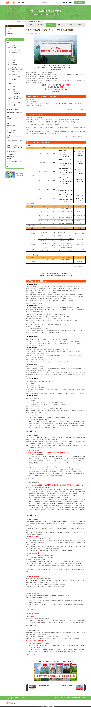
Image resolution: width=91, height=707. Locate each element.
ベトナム (24, 21)
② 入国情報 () (56, 87)
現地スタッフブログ (17, 21)
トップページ (8, 21)
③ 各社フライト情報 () (56, 89)
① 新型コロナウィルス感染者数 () (55, 85)
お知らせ (39, 33)
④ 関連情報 (55, 91)
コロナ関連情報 (45, 33)
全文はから (31, 431)
